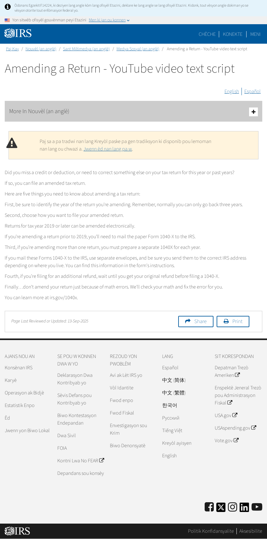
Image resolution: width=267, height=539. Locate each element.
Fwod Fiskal (122, 413)
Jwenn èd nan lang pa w (107, 149)
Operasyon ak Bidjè (24, 392)
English (231, 91)
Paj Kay (12, 49)
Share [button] (200, 321)
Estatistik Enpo (20, 405)
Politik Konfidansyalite (211, 531)
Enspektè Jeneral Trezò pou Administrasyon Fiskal (238, 395)
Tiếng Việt (172, 430)
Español (252, 91)
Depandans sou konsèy (80, 473)
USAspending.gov (235, 428)
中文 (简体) (174, 380)
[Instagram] (232, 507)
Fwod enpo (121, 400)
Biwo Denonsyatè (127, 445)
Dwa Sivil (66, 435)
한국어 (169, 405)
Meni (255, 34)
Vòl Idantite (122, 387)
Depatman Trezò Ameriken (231, 371)
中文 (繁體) (174, 392)
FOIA (62, 448)
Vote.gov (226, 440)
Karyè (11, 380)
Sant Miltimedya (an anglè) (86, 49)
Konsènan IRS (18, 367)
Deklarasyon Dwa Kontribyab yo (75, 379)
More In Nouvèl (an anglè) (133, 111)
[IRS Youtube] (257, 507)
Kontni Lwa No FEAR (80, 460)
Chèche (207, 34)
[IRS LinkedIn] (244, 509)
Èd (7, 418)
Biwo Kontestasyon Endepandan (76, 419)
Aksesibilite (250, 531)
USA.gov (226, 415)
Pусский (170, 418)
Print (237, 321)
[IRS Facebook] (209, 507)
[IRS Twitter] (221, 509)
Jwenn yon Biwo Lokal (27, 430)
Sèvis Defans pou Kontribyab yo (74, 399)
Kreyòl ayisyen (176, 443)
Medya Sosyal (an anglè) (137, 49)
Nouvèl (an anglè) (41, 49)
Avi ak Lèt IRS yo (126, 375)
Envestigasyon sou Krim (128, 429)
